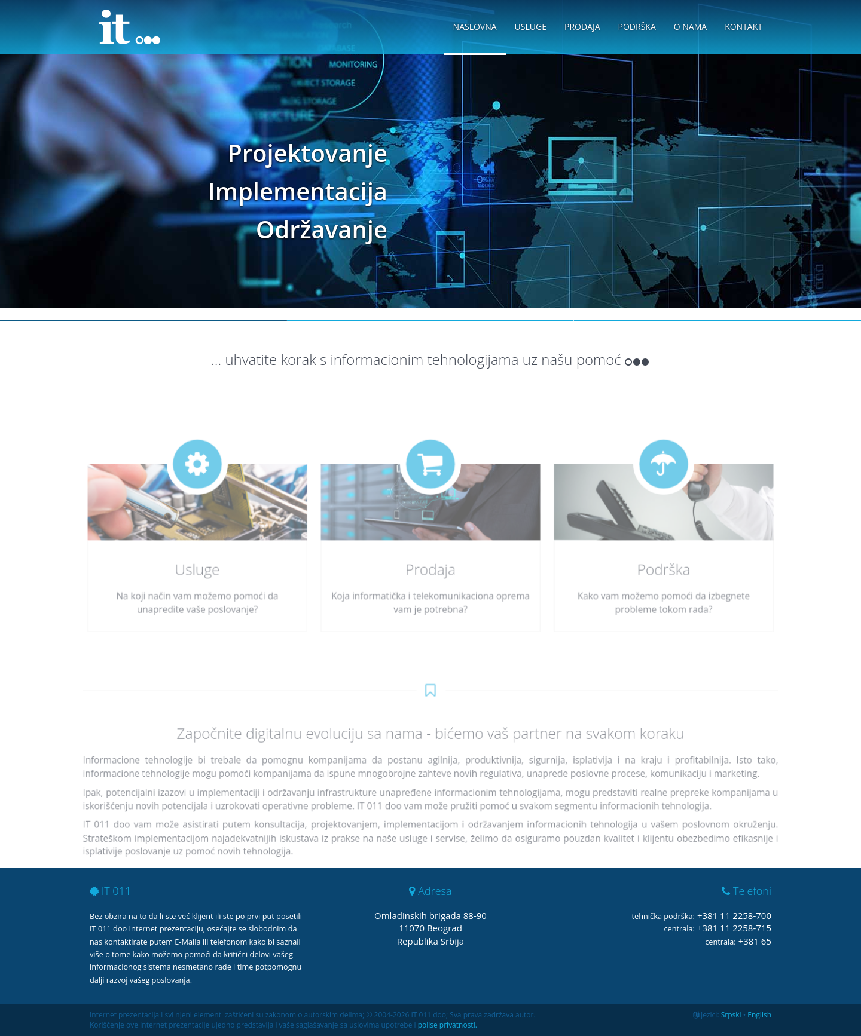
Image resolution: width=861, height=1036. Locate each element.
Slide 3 (717, 320)
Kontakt (743, 26)
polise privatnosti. (447, 1025)
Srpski (731, 1015)
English (759, 1015)
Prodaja (582, 26)
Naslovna (475, 26)
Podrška (637, 26)
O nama (690, 26)
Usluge (530, 26)
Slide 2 (430, 320)
